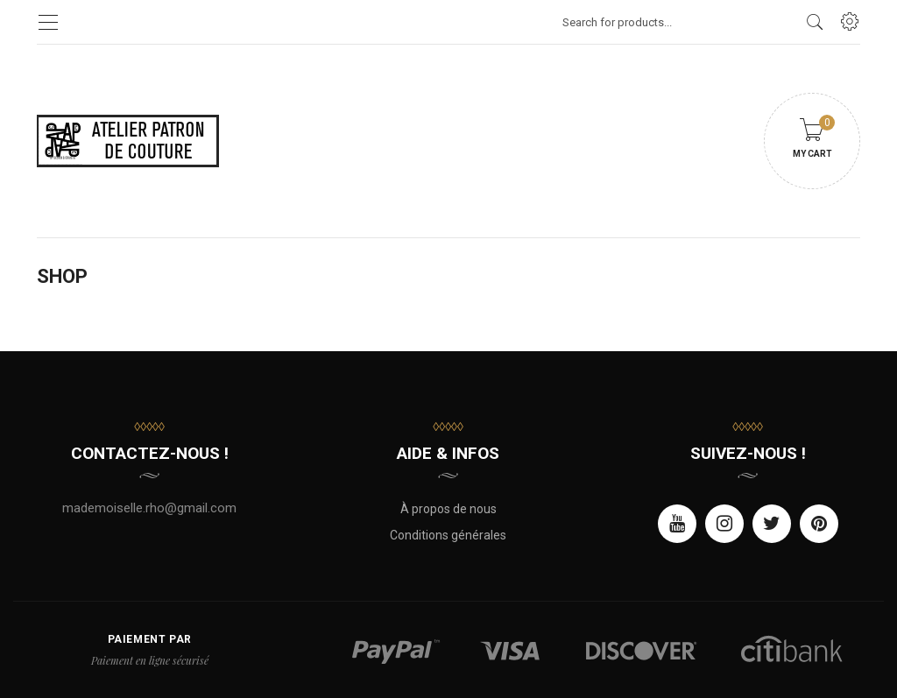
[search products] (815, 22)
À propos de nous (448, 509)
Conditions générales (448, 535)
